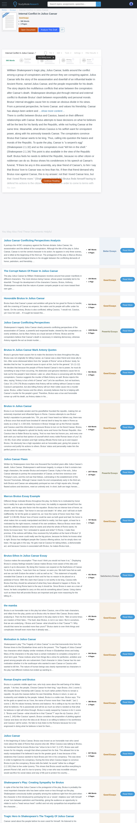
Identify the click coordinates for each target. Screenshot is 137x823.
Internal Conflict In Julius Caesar (34, 10)
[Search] (98, 4)
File (51, 53)
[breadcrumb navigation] (68, 10)
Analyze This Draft (49, 30)
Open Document (28, 30)
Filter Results (92, 53)
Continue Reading (52, 181)
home (4, 10)
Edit (59, 53)
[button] (4, 5)
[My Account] (132, 4)
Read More (127, 250)
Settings (78, 53)
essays (13, 10)
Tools (68, 53)
